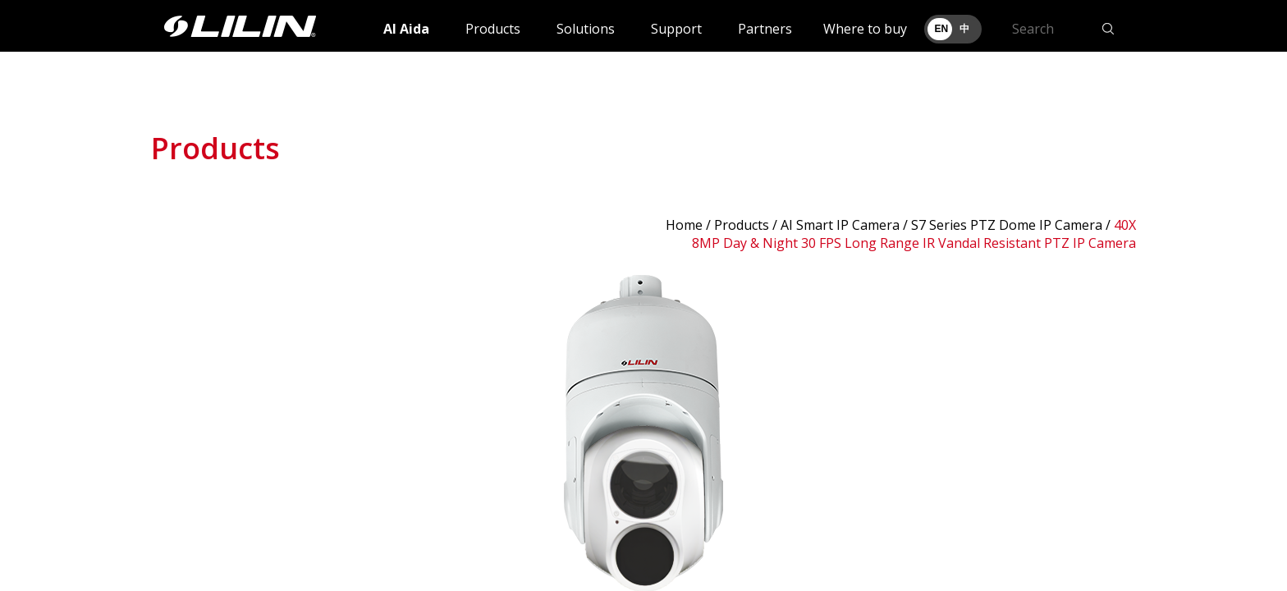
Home (684, 225)
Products (492, 29)
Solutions (585, 29)
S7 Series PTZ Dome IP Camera (1006, 225)
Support (676, 29)
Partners (765, 29)
